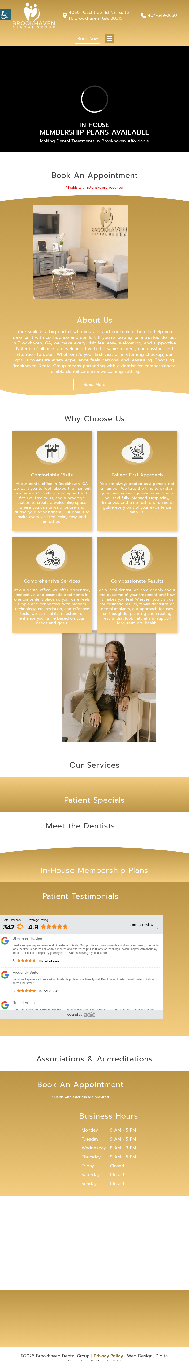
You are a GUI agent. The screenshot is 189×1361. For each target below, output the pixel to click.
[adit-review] (89, 1014)
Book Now (87, 38)
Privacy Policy (108, 1356)
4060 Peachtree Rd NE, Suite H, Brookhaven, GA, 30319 (99, 15)
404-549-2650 (162, 15)
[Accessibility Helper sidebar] (5, 14)
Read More (94, 384)
